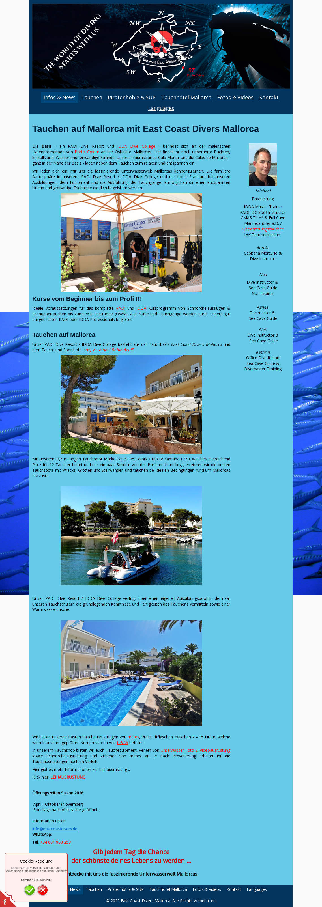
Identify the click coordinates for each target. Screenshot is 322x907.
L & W (122, 742)
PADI (120, 308)
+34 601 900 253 (55, 842)
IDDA (141, 308)
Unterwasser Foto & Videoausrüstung (195, 750)
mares (133, 737)
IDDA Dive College (136, 146)
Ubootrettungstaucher (262, 229)
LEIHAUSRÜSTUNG (67, 777)
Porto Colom (87, 151)
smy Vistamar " (109, 349)
